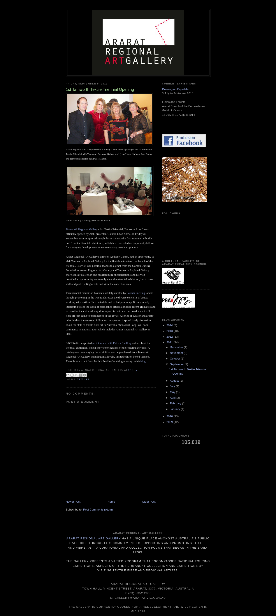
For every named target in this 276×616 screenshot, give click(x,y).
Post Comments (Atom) (98, 509)
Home (111, 501)
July (173, 386)
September (177, 364)
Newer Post (73, 501)
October (175, 358)
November (177, 353)
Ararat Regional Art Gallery (93, 538)
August (174, 380)
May (173, 392)
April (173, 397)
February (176, 403)
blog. (143, 361)
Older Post (148, 501)
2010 (170, 416)
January (175, 409)
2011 (170, 342)
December (177, 347)
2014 (170, 325)
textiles (83, 379)
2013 (170, 331)
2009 (170, 422)
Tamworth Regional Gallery (82, 229)
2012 (170, 336)
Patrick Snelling (136, 293)
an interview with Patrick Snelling (112, 343)
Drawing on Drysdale (175, 89)
